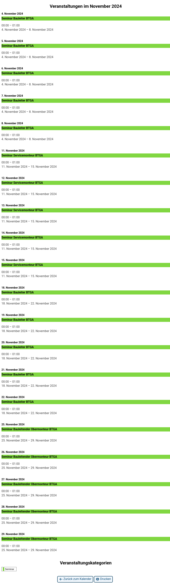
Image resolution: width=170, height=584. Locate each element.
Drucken (103, 579)
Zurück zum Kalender (75, 579)
